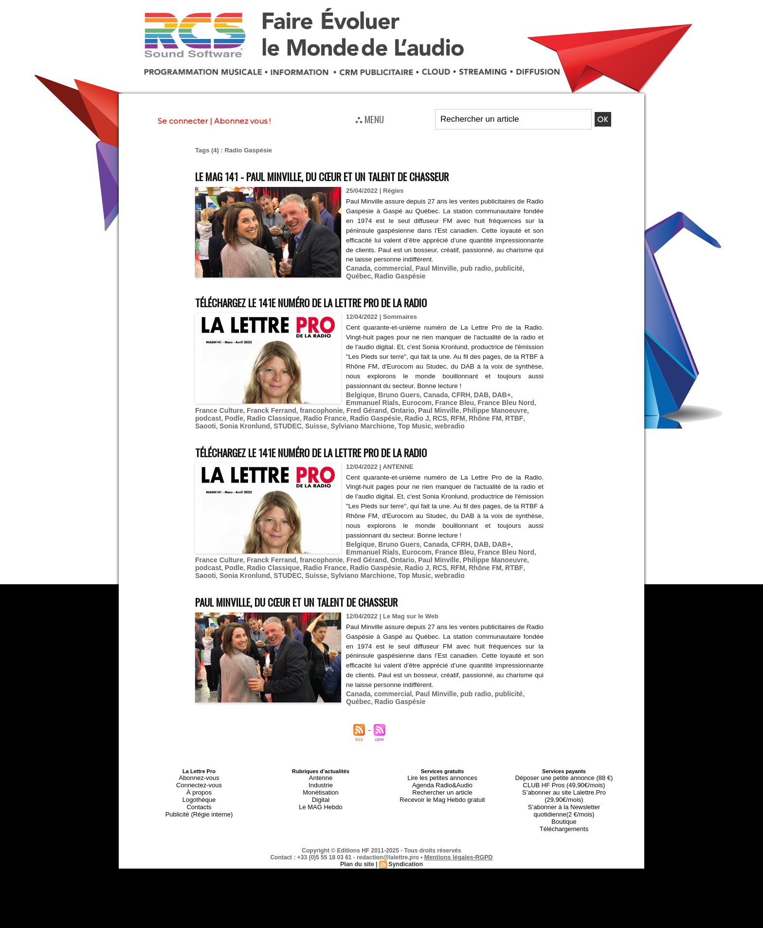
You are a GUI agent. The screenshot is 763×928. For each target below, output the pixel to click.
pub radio (467, 267)
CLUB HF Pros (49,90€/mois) (564, 772)
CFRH (453, 391)
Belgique (359, 391)
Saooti (447, 413)
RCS (356, 413)
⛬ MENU (369, 119)
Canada (357, 267)
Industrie (320, 772)
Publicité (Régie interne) (198, 795)
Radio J (334, 413)
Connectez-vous (199, 772)
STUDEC (524, 413)
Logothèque (199, 784)
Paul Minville (430, 267)
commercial (389, 267)
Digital (320, 784)
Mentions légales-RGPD (458, 829)
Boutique (563, 795)
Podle (497, 405)
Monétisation (321, 778)
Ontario (340, 405)
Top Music (297, 420)
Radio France (249, 413)
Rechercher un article (442, 778)
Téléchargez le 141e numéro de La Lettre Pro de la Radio (340, 300)
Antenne (321, 766)
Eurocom (378, 398)
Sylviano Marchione (248, 420)
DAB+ (492, 391)
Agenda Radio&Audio (442, 772)
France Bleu (414, 398)
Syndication (404, 836)
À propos (199, 778)
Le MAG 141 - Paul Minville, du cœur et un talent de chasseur (352, 176)
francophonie (265, 405)
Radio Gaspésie (370, 274)
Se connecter (183, 121)
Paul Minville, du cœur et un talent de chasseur (321, 592)
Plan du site (358, 836)
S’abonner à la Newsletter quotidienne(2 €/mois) (564, 787)
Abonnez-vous (199, 766)
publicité (498, 267)
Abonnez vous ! (242, 121)
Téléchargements (564, 801)
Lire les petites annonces (442, 766)
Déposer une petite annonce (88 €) (564, 766)
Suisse (205, 420)
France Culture (513, 398)
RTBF (426, 413)
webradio (330, 420)
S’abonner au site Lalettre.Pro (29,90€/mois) (564, 778)
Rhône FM (398, 413)
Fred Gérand (307, 405)
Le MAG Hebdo (320, 790)
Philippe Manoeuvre (427, 405)
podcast (473, 405)
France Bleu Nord (462, 398)
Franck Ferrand (218, 405)
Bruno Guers (395, 391)
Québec (526, 267)
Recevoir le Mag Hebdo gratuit (442, 784)
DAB (472, 391)
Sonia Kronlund (484, 413)
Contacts (198, 790)
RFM (373, 413)
